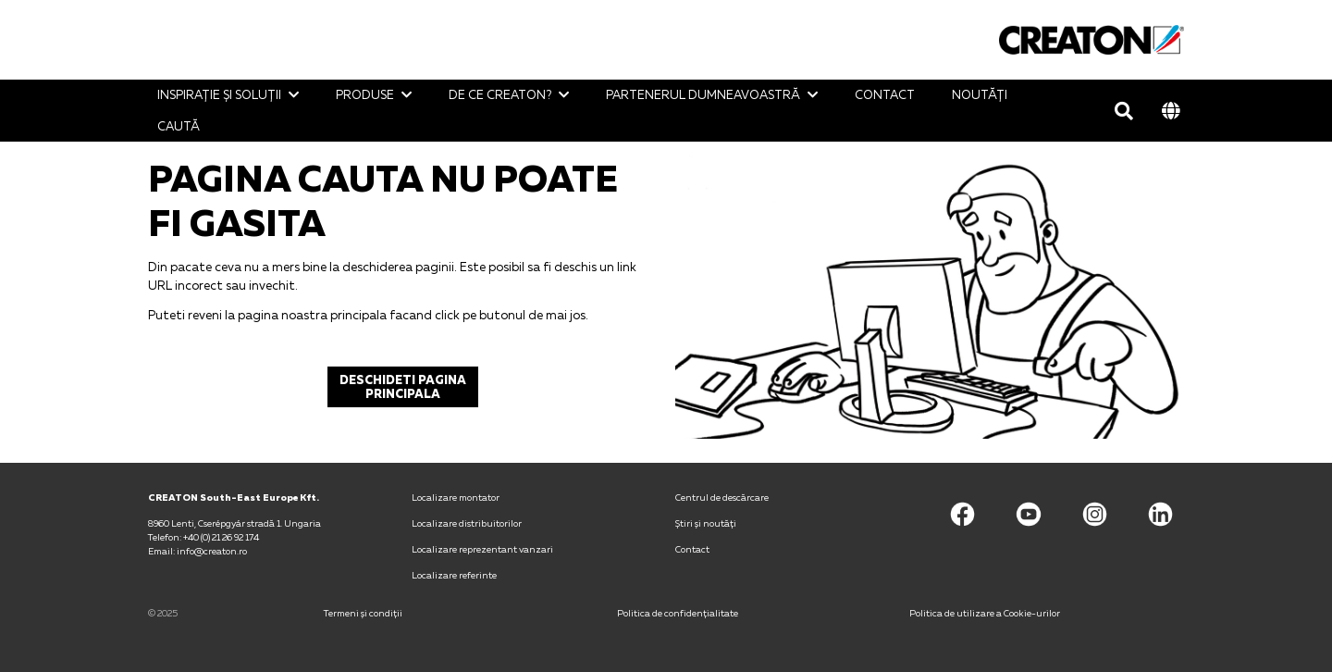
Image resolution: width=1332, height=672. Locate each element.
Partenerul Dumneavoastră (703, 94)
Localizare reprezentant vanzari (482, 548)
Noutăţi (979, 94)
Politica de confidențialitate (677, 612)
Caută (178, 125)
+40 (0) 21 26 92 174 (221, 536)
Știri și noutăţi (705, 523)
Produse (365, 94)
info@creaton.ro (212, 550)
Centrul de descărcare (722, 497)
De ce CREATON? (500, 94)
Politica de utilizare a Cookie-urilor (984, 612)
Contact (885, 94)
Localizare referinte (454, 574)
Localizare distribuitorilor (467, 523)
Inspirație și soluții (219, 94)
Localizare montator (456, 497)
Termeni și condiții (363, 612)
